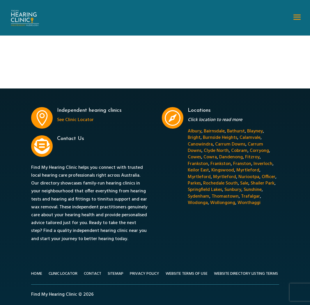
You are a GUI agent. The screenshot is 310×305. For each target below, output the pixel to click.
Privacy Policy (144, 274)
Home (36, 274)
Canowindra (200, 144)
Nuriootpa (248, 177)
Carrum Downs (230, 144)
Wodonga (198, 203)
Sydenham (198, 196)
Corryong (259, 151)
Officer (268, 177)
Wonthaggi (249, 203)
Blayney (255, 131)
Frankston (198, 164)
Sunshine (253, 190)
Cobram (239, 151)
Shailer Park (262, 183)
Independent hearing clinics (89, 110)
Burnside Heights (220, 137)
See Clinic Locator (75, 120)
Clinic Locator (63, 274)
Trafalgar (250, 196)
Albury (194, 131)
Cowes (194, 157)
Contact (92, 274)
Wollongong (222, 203)
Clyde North (216, 151)
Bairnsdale (214, 131)
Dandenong (231, 157)
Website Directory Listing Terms (246, 274)
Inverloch (263, 164)
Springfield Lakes (205, 190)
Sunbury (232, 190)
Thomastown (225, 196)
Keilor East (198, 170)
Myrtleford (247, 170)
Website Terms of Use (187, 274)
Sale (244, 183)
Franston (242, 164)
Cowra (210, 157)
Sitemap (115, 274)
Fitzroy (252, 157)
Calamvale (250, 137)
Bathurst (236, 131)
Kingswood (222, 170)
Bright (194, 137)
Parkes (194, 183)
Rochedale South (220, 183)
